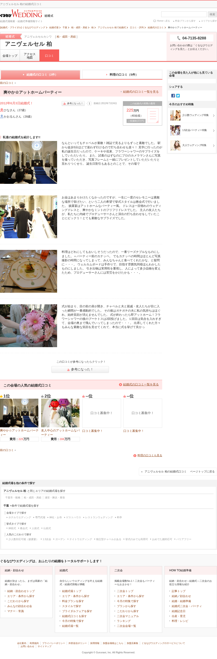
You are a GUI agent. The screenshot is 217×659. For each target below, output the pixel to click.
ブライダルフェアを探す (77, 611)
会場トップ (10, 55)
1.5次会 (47, 539)
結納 (174, 596)
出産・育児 (178, 616)
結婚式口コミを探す (74, 616)
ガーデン (60, 539)
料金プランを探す (73, 601)
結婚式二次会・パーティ (187, 606)
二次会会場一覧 (126, 626)
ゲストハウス (73, 517)
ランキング (124, 621)
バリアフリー (183, 539)
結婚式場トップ (71, 591)
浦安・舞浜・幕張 (55, 497)
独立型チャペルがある (108, 539)
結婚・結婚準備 (181, 601)
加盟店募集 (132, 643)
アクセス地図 (30, 55)
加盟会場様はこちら (113, 643)
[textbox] (184, 14)
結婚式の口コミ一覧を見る (141, 91)
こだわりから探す (18, 601)
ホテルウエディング (19, 517)
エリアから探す (209, 21)
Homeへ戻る (163, 21)
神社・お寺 (55, 517)
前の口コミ (7, 83)
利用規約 (34, 643)
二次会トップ (125, 591)
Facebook (173, 95)
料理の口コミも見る (150, 455)
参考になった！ (73, 103)
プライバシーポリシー (53, 643)
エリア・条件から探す (21, 596)
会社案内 (21, 643)
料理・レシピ (180, 621)
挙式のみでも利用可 (136, 539)
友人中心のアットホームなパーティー (60, 417)
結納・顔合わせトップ (21, 591)
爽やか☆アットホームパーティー (19, 417)
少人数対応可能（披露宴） (23, 539)
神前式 (12, 528)
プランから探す (126, 606)
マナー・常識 (15, 611)
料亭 (119, 517)
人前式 (35, 528)
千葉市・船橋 (12, 497)
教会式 (24, 528)
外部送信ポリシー (78, 643)
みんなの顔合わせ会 (19, 606)
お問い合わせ (27, 646)
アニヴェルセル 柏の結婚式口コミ (180, 471)
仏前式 (47, 528)
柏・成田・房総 (66, 36)
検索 (212, 14)
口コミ (49, 55)
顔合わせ (185, 596)
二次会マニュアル (128, 616)
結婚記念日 (178, 611)
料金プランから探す (185, 21)
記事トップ (178, 591)
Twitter (178, 95)
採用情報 (94, 643)
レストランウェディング (99, 517)
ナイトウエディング (80, 539)
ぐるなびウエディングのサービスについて (163, 643)
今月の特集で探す (73, 621)
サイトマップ (44, 646)
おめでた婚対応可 (162, 539)
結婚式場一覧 (70, 626)
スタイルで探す (71, 606)
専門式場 (40, 517)
